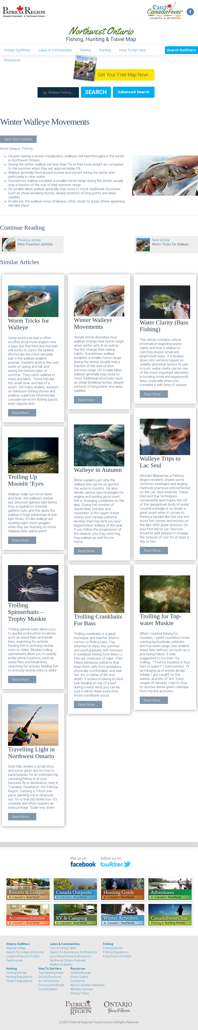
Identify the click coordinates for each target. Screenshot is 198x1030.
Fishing (85, 50)
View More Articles (18, 139)
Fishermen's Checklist (117, 956)
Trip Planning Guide (50, 972)
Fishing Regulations (116, 952)
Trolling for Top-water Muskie (165, 600)
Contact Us (78, 981)
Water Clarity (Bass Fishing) (165, 308)
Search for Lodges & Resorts (25, 952)
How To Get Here (132, 50)
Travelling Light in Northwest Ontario (33, 731)
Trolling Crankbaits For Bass (99, 601)
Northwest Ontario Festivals (68, 960)
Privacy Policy (80, 993)
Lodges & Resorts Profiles (23, 956)
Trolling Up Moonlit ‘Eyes (33, 462)
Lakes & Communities (55, 50)
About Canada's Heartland (87, 985)
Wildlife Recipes (81, 972)
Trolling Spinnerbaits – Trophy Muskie (33, 593)
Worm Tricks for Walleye (33, 308)
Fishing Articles (113, 948)
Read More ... (22, 413)
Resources (12, 60)
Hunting (105, 50)
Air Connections (48, 981)
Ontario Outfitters (17, 50)
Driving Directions (49, 976)
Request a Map (15, 948)
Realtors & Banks (61, 964)
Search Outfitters (181, 50)
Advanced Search (133, 92)
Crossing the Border (51, 985)
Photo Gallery (79, 976)
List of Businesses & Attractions (70, 956)
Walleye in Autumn (99, 448)
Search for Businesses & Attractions (73, 952)
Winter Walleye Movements (99, 307)
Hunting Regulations (19, 976)
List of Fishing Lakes (63, 948)
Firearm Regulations (19, 981)
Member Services (82, 989)
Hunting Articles (16, 972)
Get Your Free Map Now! (123, 75)
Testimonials (14, 960)
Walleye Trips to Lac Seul (165, 443)
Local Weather (47, 989)
